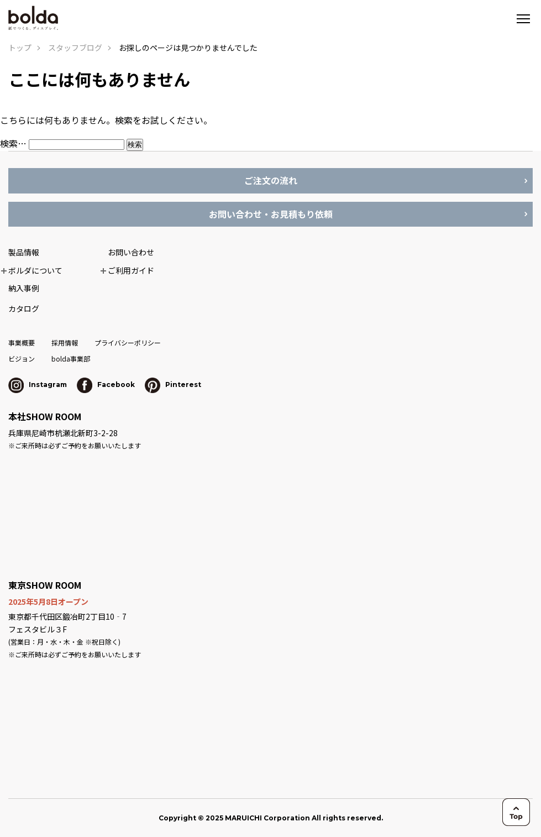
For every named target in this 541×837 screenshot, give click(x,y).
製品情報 (23, 252)
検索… (13, 143)
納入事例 (23, 288)
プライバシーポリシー (127, 342)
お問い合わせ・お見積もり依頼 (271, 214)
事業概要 (21, 342)
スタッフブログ (75, 47)
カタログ (23, 308)
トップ (19, 47)
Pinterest (173, 384)
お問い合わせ (131, 252)
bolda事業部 (70, 358)
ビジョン (21, 358)
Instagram (37, 384)
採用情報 (64, 342)
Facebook (106, 384)
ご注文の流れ (270, 180)
